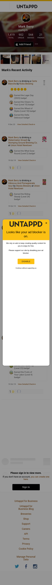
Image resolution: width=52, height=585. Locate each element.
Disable (26, 261)
